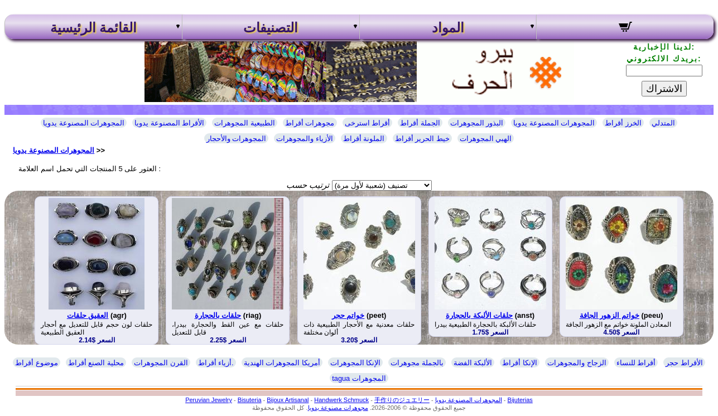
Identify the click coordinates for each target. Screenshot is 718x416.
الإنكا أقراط (519, 363)
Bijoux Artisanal (288, 399)
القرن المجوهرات (161, 363)
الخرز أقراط (623, 123)
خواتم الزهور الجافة (609, 315)
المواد (448, 28)
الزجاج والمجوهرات (576, 363)
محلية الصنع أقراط (96, 363)
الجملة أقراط (420, 123)
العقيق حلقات (88, 315)
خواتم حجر (348, 315)
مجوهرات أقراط (310, 123)
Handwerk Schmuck (341, 399)
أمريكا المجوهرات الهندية (282, 363)
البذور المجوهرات (477, 123)
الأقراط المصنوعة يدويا (169, 123)
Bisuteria (250, 399)
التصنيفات (270, 28)
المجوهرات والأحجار (236, 138)
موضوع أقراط (36, 363)
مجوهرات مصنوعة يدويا (338, 407)
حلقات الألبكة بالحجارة (479, 315)
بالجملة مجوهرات (417, 363)
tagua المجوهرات (359, 378)
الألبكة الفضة (473, 363)
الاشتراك (664, 88)
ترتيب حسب (307, 185)
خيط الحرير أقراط (422, 138)
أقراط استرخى (368, 123)
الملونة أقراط (364, 138)
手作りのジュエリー (402, 399)
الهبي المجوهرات (486, 138)
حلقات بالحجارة (218, 315)
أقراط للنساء (636, 363)
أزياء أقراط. (216, 363)
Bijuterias (520, 399)
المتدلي (663, 123)
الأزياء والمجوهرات (304, 138)
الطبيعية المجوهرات (244, 123)
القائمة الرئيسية (93, 28)
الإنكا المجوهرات (355, 363)
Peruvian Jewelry (208, 399)
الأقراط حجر (684, 363)
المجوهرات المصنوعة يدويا (83, 123)
